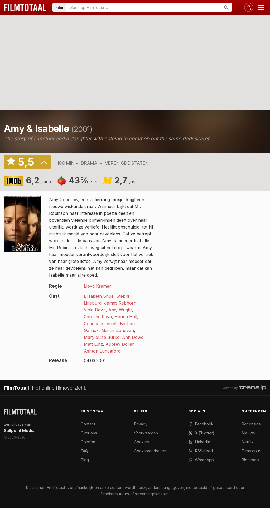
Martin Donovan (117, 330)
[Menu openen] (261, 7)
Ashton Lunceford (102, 351)
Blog (85, 459)
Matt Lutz (93, 344)
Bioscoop (250, 459)
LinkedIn (199, 441)
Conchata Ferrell (100, 323)
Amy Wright (120, 309)
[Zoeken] (226, 7)
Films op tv (251, 450)
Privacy (140, 423)
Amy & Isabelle (36, 128)
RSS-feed (201, 450)
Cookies (141, 441)
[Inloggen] (248, 7)
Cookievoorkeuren (150, 450)
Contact (88, 423)
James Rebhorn (120, 303)
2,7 (124, 180)
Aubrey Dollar (119, 344)
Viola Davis (95, 309)
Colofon (88, 441)
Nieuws (248, 432)
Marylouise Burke (101, 337)
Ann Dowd (132, 337)
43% (83, 180)
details (44, 162)
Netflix (247, 441)
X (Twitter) (201, 432)
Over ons (89, 432)
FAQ (84, 450)
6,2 (38, 180)
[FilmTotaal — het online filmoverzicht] (20, 412)
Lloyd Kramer (97, 286)
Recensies (251, 423)
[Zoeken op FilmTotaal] (143, 7)
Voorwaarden (146, 432)
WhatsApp (201, 459)
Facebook (201, 423)
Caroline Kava (98, 316)
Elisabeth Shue (99, 296)
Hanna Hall (125, 316)
